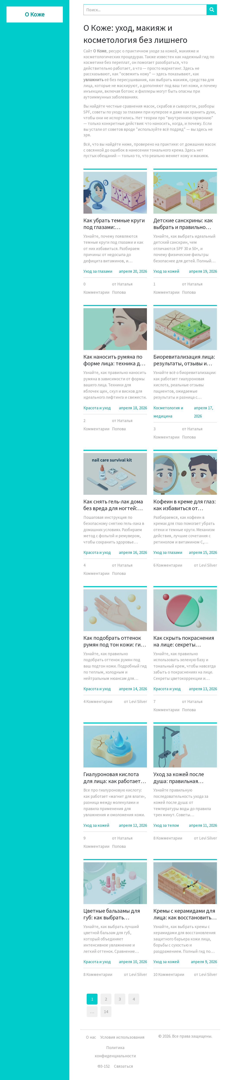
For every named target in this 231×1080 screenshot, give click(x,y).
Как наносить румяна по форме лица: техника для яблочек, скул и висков (114, 360)
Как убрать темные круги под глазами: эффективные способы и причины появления (114, 223)
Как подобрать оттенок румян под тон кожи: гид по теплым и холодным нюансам (113, 641)
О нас (91, 1037)
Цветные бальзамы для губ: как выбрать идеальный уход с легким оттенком (114, 914)
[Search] (145, 9)
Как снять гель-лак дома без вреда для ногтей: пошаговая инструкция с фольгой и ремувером (113, 504)
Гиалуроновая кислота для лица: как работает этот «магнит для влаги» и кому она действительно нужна (113, 777)
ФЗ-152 (104, 1066)
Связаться (123, 1066)
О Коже (34, 14)
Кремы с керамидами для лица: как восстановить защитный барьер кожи (184, 914)
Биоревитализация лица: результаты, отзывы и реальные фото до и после (184, 360)
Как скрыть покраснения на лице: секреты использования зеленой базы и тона (183, 641)
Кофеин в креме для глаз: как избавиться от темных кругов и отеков (184, 504)
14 (106, 1011)
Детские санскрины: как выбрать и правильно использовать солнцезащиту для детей (184, 223)
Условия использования (122, 1037)
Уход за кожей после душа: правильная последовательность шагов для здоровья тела (184, 777)
